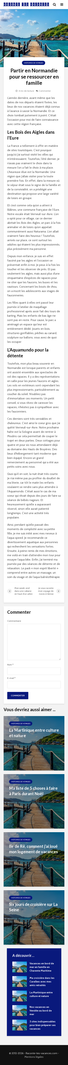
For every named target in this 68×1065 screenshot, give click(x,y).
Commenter (45, 90)
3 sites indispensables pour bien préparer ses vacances (43, 1025)
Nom (10, 665)
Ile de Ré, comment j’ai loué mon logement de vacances (33, 849)
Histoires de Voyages (33, 63)
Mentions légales (34, 1056)
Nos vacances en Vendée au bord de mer (41, 1010)
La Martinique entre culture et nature (34, 733)
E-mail (11, 678)
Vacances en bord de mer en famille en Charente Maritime (42, 967)
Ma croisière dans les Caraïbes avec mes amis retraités (42, 981)
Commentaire (14, 621)
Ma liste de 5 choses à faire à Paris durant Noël (33, 791)
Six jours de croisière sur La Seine (33, 907)
